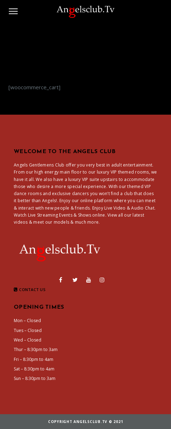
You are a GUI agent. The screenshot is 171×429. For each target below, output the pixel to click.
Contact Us (30, 290)
